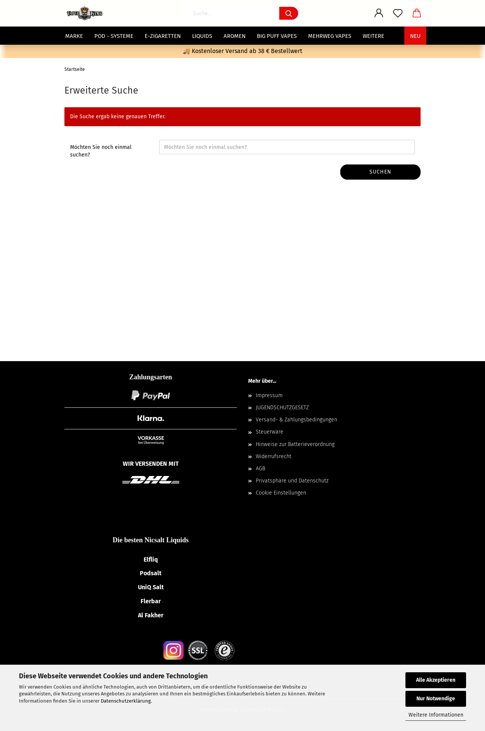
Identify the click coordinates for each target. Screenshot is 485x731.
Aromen (235, 36)
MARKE (74, 36)
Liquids (202, 36)
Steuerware (269, 432)
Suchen (380, 172)
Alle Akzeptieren (435, 680)
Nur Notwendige (435, 698)
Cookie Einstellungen (281, 493)
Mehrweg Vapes (329, 36)
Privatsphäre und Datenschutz (292, 480)
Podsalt (150, 573)
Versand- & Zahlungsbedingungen (296, 419)
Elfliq (151, 559)
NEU (415, 36)
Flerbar (151, 601)
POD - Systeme (113, 36)
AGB (260, 468)
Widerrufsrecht (273, 456)
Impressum (269, 395)
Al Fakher (150, 615)
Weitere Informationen (435, 715)
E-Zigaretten (163, 36)
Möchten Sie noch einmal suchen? (100, 151)
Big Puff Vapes (277, 36)
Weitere (373, 36)
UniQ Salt (151, 587)
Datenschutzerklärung (126, 701)
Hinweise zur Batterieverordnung (295, 444)
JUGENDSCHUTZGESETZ (282, 407)
